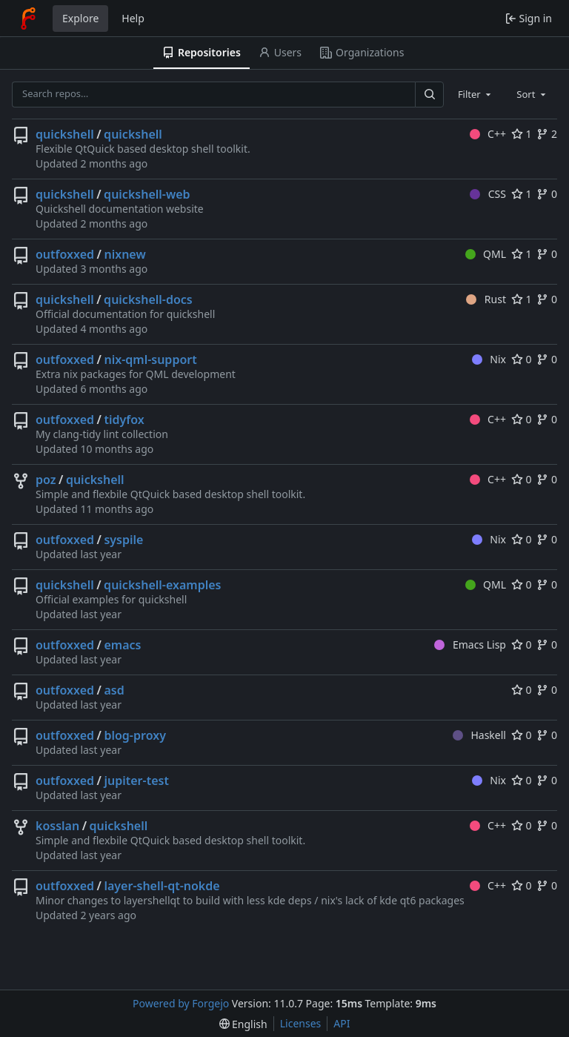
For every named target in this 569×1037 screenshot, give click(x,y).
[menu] (243, 1024)
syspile (123, 539)
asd (114, 690)
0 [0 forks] (546, 194)
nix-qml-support (150, 359)
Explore (80, 18)
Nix (489, 359)
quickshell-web (147, 194)
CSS (488, 194)
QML (485, 254)
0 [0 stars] (521, 359)
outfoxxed (65, 254)
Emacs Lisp (470, 644)
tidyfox (124, 419)
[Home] (28, 18)
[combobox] (475, 94)
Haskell (479, 735)
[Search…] (429, 94)
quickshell (65, 134)
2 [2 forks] (546, 134)
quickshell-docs (148, 299)
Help (133, 18)
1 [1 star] (521, 134)
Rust (486, 299)
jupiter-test (136, 780)
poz (46, 479)
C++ (488, 134)
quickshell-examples (162, 584)
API (341, 1023)
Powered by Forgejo (181, 1003)
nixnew (124, 254)
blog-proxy (134, 735)
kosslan (57, 825)
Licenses (301, 1023)
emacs (122, 644)
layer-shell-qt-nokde (161, 885)
